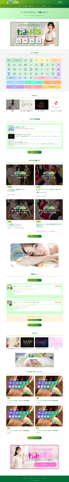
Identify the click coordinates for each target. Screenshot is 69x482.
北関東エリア (33, 82)
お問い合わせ (31, 478)
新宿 (20, 69)
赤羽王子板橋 (31, 60)
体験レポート (32, 6)
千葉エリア (55, 77)
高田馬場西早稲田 (25, 65)
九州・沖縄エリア (52, 86)
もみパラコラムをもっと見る (34, 437)
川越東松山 (36, 60)
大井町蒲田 (31, 78)
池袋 (31, 64)
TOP (20, 6)
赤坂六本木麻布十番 (31, 69)
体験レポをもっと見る (34, 236)
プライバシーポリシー (38, 478)
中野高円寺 (14, 65)
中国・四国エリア (33, 86)
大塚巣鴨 (36, 65)
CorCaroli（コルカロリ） (41, 348)
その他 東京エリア (17, 60)
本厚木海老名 (9, 69)
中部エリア (52, 82)
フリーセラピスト (42, 77)
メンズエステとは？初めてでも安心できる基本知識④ (18, 400)
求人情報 (44, 6)
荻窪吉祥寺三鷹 (9, 65)
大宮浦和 (42, 60)
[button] (57, 34)
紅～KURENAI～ (41, 110)
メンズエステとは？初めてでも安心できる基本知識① (47, 430)
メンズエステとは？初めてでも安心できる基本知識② (18, 430)
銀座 (47, 73)
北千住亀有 (53, 65)
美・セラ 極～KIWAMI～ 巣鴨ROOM (25, 110)
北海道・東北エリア (15, 82)
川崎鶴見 (25, 78)
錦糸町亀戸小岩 (53, 69)
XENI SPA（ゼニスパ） (27, 348)
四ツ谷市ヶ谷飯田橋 (25, 69)
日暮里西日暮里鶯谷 (42, 65)
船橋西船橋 (58, 69)
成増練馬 (25, 60)
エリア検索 (25, 6)
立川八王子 (9, 60)
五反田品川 (31, 74)
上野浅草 (47, 65)
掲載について (25, 478)
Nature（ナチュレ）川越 (56, 110)
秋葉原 (47, 69)
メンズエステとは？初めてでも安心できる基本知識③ (47, 400)
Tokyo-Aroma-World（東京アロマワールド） (11, 348)
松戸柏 (58, 65)
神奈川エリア (12, 77)
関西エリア (15, 86)
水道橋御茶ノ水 (36, 69)
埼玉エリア (55, 60)
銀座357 (13, 110)
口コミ (38, 6)
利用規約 (44, 478)
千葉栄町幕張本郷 (58, 74)
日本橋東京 (42, 74)
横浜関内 (20, 78)
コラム (48, 6)
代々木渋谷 (20, 74)
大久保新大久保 (20, 65)
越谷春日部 (47, 60)
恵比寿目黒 (25, 74)
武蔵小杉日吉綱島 (9, 74)
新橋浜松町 (36, 74)
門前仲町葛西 (53, 74)
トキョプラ (56, 348)
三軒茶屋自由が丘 (14, 74)
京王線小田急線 (14, 69)
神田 (42, 69)
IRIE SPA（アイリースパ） (20, 286)
